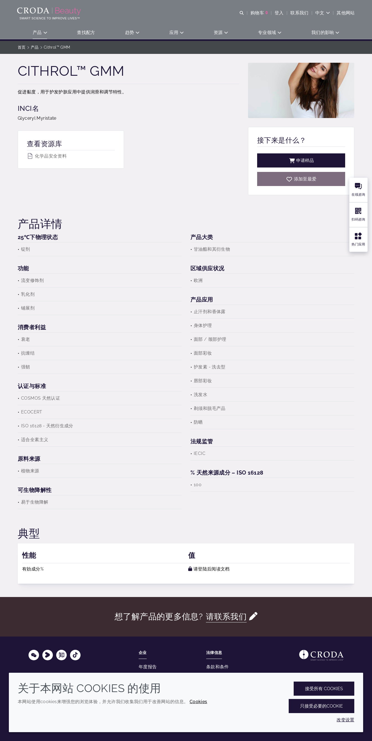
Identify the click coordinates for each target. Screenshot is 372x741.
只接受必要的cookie (321, 706)
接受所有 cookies (324, 688)
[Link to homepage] (321, 655)
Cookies (198, 701)
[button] (40, 33)
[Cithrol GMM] (301, 179)
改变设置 (345, 719)
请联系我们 (226, 616)
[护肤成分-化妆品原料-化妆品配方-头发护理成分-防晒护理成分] (50, 11)
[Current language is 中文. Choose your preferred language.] (322, 13)
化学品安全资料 (47, 156)
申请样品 (301, 160)
